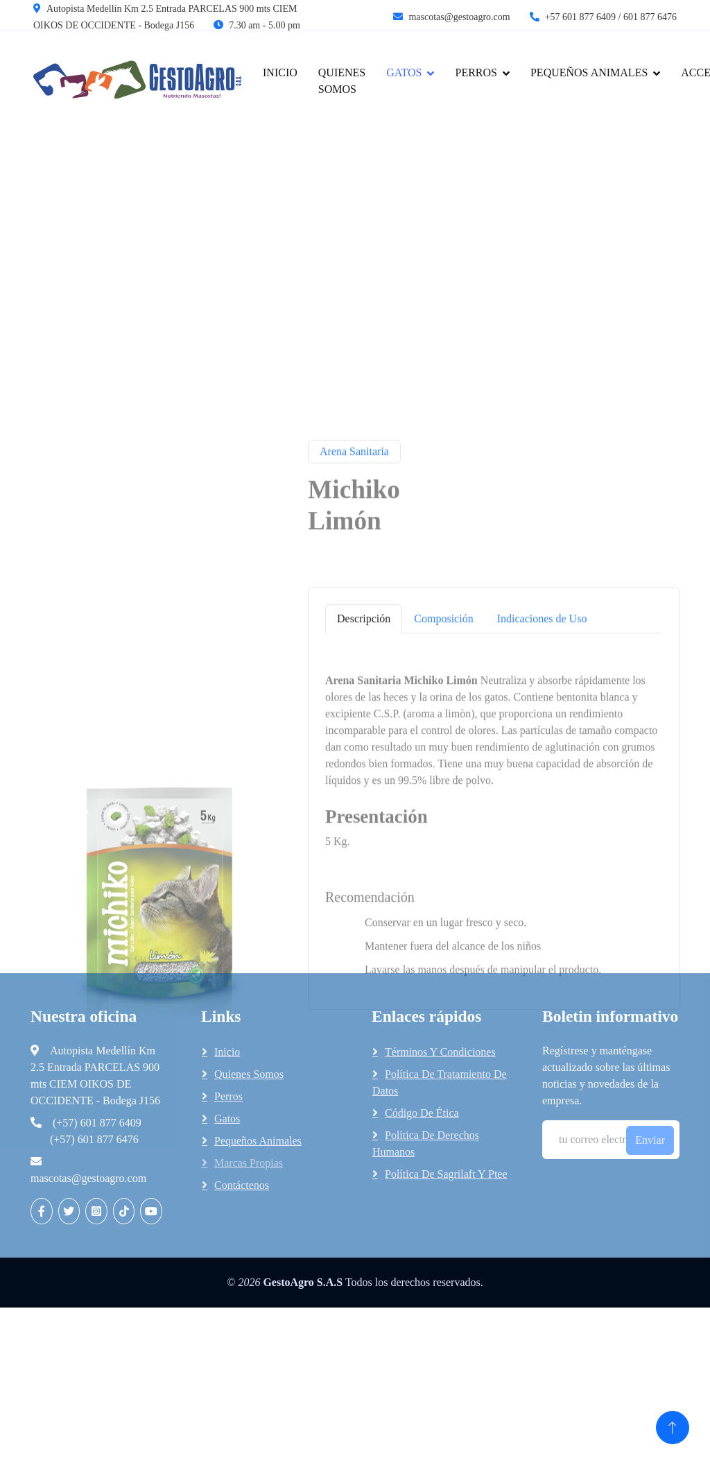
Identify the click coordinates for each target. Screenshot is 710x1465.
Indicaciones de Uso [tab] (542, 699)
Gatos (227, 1118)
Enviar (650, 1140)
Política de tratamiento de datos (439, 1082)
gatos (404, 72)
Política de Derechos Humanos (425, 1143)
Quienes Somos (341, 81)
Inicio (280, 72)
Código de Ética (422, 1113)
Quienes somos (249, 1074)
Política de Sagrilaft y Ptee (446, 1174)
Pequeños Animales (589, 72)
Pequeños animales (258, 1141)
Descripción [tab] (363, 699)
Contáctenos (241, 1185)
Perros (475, 72)
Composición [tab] (443, 699)
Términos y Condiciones (440, 1052)
